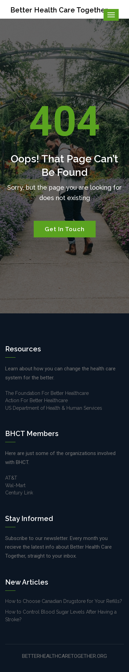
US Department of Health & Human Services (53, 408)
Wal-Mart (15, 485)
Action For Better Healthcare (36, 400)
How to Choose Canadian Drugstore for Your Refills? (63, 601)
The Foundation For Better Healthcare (47, 393)
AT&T (11, 478)
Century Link (19, 492)
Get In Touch (65, 229)
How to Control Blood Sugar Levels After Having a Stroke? (61, 615)
